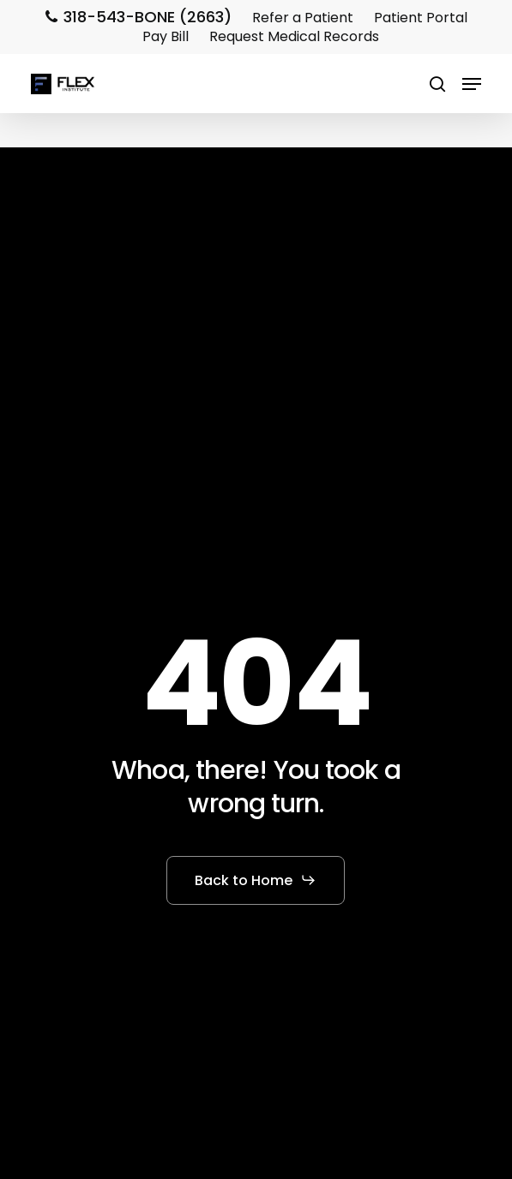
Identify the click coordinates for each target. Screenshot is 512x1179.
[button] (471, 84)
